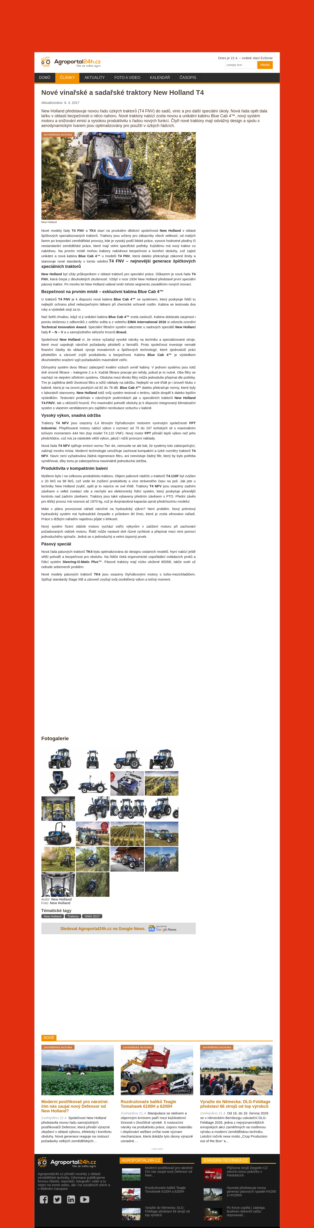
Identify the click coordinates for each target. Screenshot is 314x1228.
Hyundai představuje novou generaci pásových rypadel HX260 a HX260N (251, 1191)
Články (67, 78)
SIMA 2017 (92, 916)
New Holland (53, 916)
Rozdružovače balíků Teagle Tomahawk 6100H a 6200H (165, 1189)
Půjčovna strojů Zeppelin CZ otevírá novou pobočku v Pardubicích (247, 1171)
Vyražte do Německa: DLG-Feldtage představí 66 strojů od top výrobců (167, 1211)
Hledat (265, 65)
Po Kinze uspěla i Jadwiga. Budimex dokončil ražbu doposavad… (246, 1211)
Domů (44, 78)
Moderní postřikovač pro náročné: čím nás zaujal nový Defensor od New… (169, 1171)
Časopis (188, 78)
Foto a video (127, 78)
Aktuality (94, 78)
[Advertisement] (118, 985)
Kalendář (160, 78)
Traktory (72, 916)
